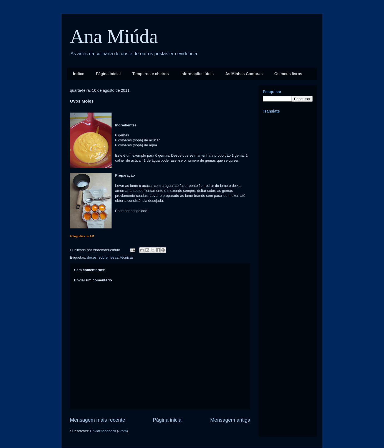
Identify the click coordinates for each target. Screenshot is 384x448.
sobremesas (108, 257)
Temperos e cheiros (150, 74)
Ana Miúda (114, 36)
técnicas (126, 257)
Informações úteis (197, 74)
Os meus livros (288, 74)
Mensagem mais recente (97, 420)
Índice (78, 74)
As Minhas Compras (244, 74)
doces (92, 257)
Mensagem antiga (230, 420)
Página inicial (108, 74)
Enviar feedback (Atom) (109, 431)
